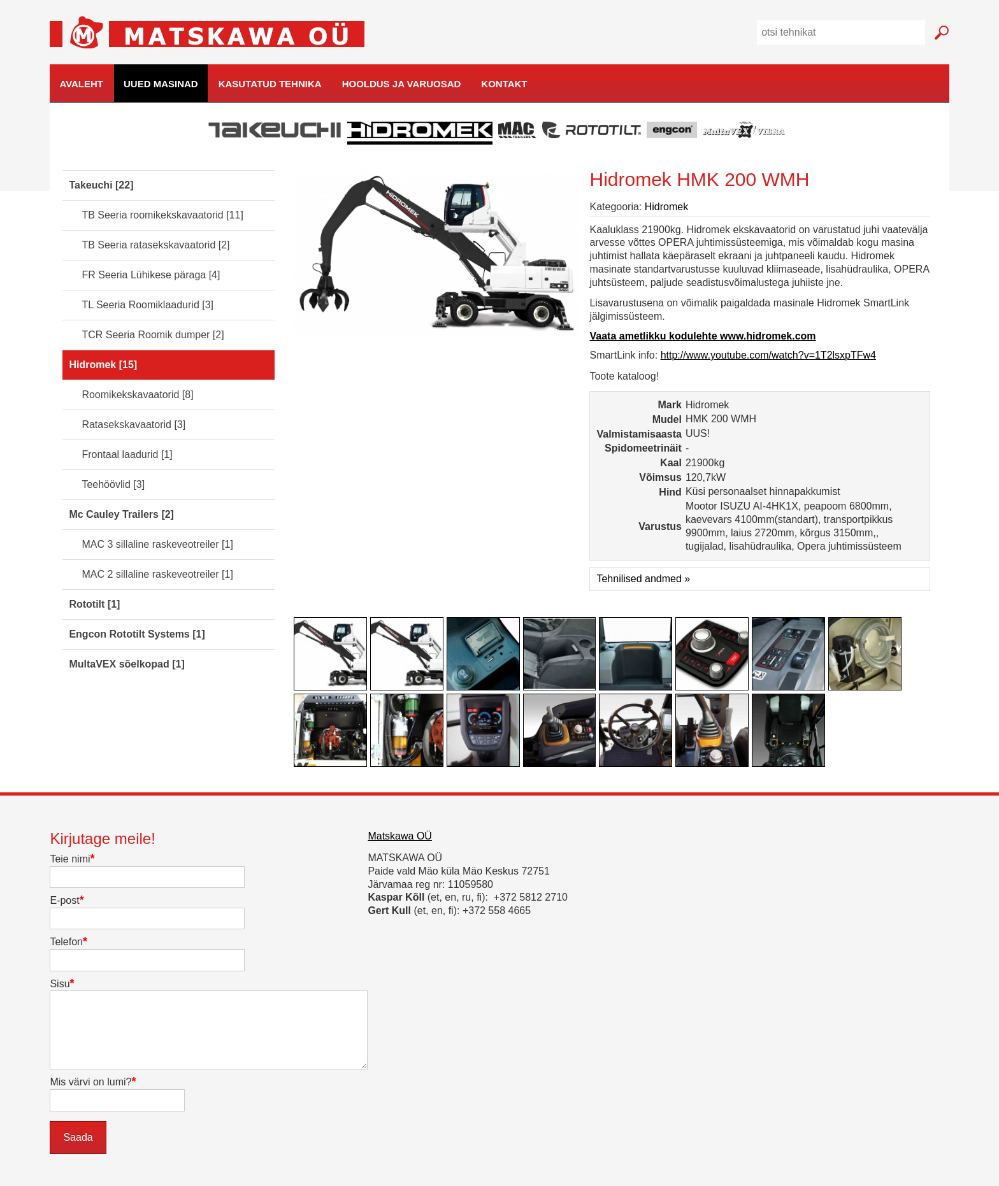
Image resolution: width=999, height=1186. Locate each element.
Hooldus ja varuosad (401, 83)
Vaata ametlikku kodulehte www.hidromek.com (702, 336)
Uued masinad (161, 83)
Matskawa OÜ (399, 836)
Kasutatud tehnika (270, 83)
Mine (942, 32)
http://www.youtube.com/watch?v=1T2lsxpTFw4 (768, 355)
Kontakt (504, 83)
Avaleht (81, 83)
